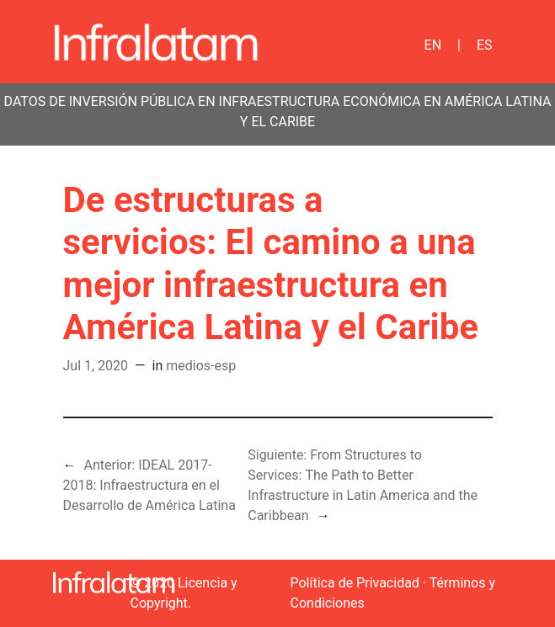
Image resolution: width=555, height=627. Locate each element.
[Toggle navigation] (342, 42)
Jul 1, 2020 (96, 366)
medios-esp (201, 366)
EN (433, 45)
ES (485, 45)
